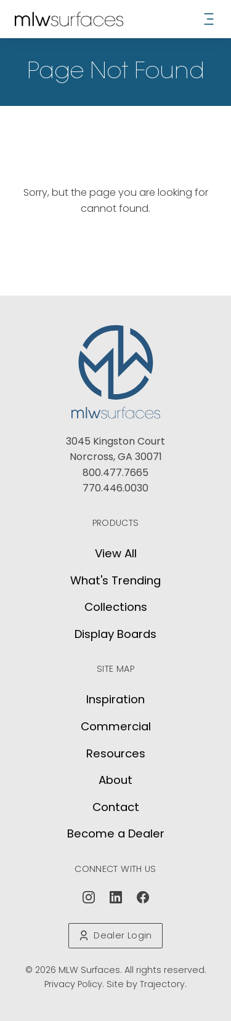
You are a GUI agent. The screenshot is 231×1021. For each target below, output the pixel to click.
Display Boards (115, 634)
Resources (115, 753)
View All (116, 553)
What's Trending (115, 580)
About (115, 780)
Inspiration (115, 699)
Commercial (116, 726)
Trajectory (162, 984)
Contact (115, 807)
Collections (115, 607)
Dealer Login (115, 935)
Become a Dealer (115, 833)
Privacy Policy (73, 984)
